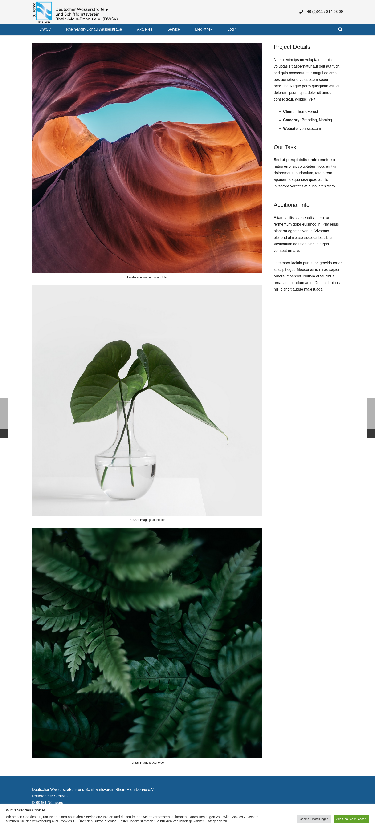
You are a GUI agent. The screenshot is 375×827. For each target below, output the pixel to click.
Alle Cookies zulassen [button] (351, 819)
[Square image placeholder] (147, 405)
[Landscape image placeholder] (147, 163)
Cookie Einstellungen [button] (314, 819)
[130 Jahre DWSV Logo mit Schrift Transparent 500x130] (75, 12)
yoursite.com (310, 128)
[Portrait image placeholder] (147, 648)
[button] (340, 29)
